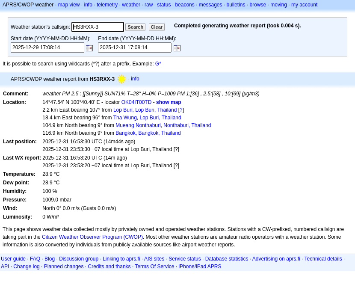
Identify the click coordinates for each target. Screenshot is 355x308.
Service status (185, 259)
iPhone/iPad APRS (199, 267)
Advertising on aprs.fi (276, 259)
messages (210, 5)
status (164, 5)
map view (69, 5)
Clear (157, 27)
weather (131, 5)
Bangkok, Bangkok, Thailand (148, 133)
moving (278, 5)
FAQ (35, 259)
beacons (184, 5)
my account (304, 5)
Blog (49, 259)
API (5, 267)
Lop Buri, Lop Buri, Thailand (145, 110)
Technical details (323, 259)
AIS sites (154, 259)
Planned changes (64, 267)
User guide (13, 259)
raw (149, 5)
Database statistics (226, 259)
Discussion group (78, 259)
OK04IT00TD (136, 102)
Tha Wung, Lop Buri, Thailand (147, 118)
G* (158, 64)
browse (258, 5)
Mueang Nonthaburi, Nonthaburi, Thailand (163, 125)
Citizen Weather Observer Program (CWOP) (92, 237)
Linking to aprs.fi (121, 259)
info (88, 5)
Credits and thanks (109, 267)
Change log (26, 267)
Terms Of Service (154, 267)
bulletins (236, 5)
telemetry (107, 5)
